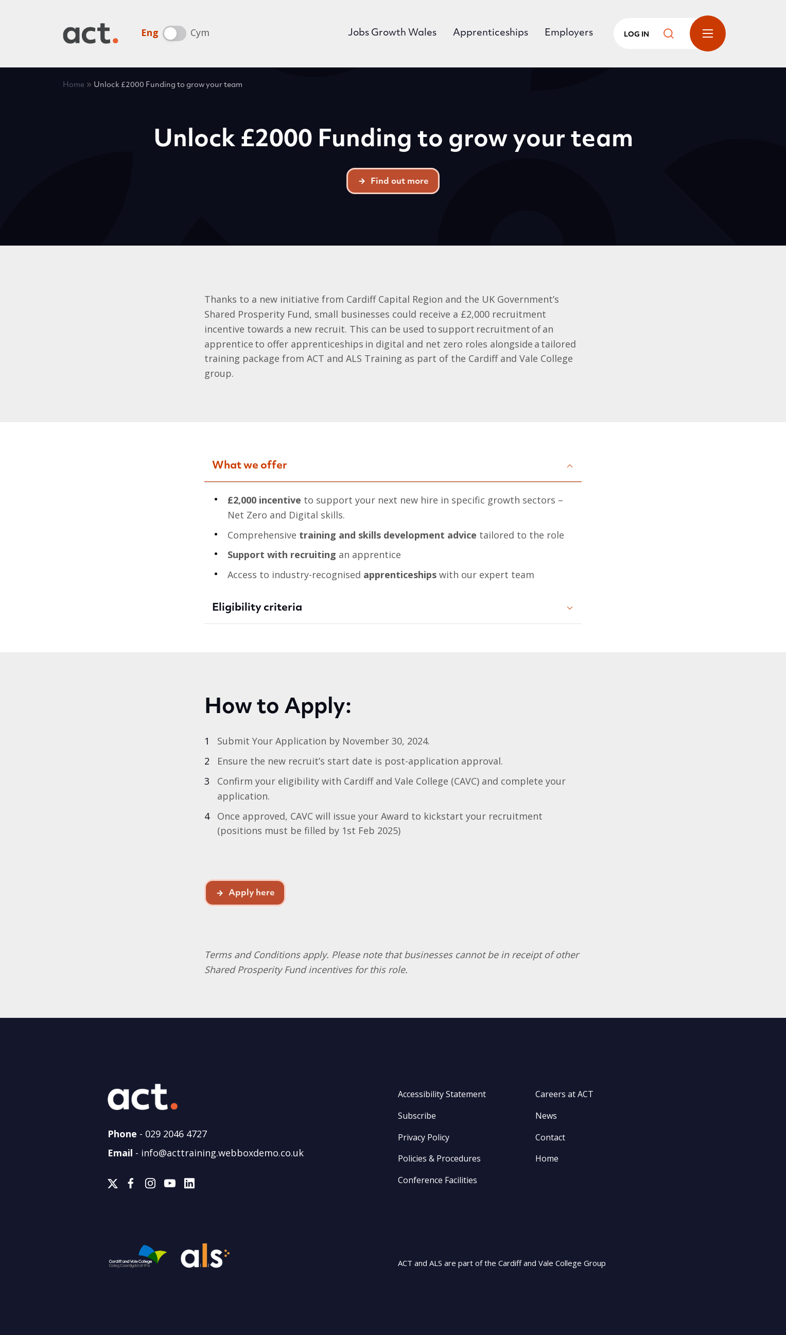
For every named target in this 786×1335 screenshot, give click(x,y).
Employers (569, 33)
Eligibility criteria (257, 608)
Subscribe (417, 1115)
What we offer (249, 466)
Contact (550, 1137)
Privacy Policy (423, 1137)
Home (73, 85)
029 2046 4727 (176, 1134)
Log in (636, 34)
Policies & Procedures (439, 1158)
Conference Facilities (437, 1180)
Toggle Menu (708, 33)
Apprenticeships (490, 33)
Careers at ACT (564, 1094)
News (546, 1115)
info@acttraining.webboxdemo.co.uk (222, 1153)
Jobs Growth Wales (392, 33)
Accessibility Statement (442, 1094)
